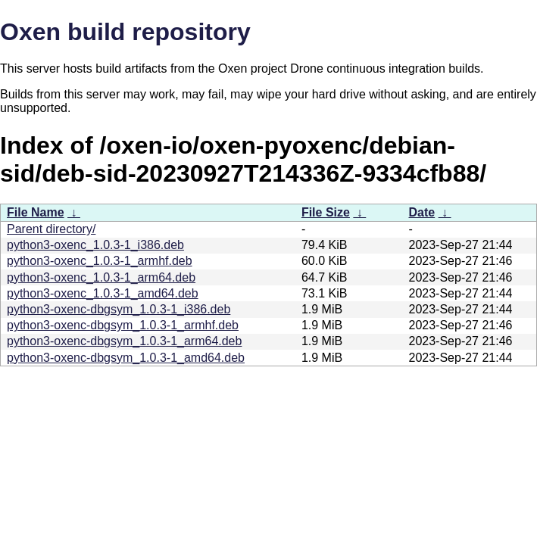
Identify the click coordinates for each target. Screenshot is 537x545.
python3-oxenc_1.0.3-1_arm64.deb (101, 277)
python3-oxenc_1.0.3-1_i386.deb (95, 244)
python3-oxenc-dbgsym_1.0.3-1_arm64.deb (124, 341)
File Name (35, 212)
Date (421, 212)
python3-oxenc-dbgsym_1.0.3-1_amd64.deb (126, 357)
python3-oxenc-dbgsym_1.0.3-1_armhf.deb (123, 325)
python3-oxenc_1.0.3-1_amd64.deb (102, 293)
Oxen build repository (125, 31)
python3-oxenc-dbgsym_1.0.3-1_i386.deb (118, 309)
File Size (325, 212)
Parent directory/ (51, 229)
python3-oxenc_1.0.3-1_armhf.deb (99, 260)
